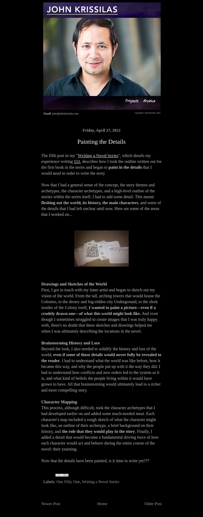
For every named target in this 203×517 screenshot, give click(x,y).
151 (77, 161)
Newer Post (50, 503)
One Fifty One (68, 481)
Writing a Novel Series (98, 155)
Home (102, 503)
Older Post (153, 503)
